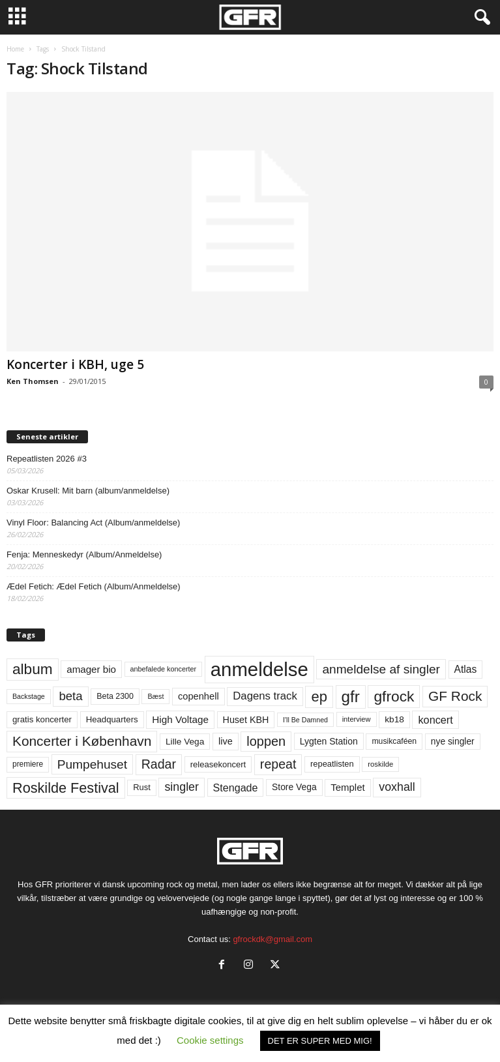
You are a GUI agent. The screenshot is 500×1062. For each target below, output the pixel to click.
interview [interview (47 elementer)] (356, 719)
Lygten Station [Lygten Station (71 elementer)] (329, 741)
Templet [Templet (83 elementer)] (347, 787)
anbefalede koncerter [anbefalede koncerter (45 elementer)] (163, 669)
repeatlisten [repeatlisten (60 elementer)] (332, 764)
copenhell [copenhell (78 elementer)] (198, 696)
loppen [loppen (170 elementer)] (266, 741)
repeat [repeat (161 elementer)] (278, 764)
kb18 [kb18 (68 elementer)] (394, 719)
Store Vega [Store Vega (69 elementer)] (294, 787)
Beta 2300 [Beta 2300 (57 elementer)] (115, 696)
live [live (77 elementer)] (225, 741)
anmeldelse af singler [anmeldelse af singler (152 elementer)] (381, 669)
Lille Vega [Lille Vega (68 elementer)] (185, 741)
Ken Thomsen (33, 381)
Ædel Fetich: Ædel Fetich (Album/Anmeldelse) (94, 586)
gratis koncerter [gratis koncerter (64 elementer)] (42, 719)
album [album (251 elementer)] (32, 669)
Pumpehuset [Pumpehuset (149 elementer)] (92, 764)
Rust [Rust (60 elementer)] (142, 787)
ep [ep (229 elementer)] (319, 696)
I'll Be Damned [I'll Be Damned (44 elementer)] (305, 720)
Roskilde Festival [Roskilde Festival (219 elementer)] (65, 788)
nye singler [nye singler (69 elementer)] (453, 741)
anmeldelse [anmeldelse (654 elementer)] (259, 669)
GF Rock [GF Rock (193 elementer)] (455, 695)
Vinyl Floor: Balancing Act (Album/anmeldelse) (93, 522)
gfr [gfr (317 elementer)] (351, 696)
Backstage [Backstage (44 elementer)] (28, 696)
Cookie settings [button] (210, 1040)
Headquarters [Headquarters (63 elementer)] (112, 719)
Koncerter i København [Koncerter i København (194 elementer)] (81, 740)
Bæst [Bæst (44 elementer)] (155, 696)
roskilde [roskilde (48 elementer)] (380, 764)
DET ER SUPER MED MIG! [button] (320, 1041)
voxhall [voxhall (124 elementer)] (397, 786)
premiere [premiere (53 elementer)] (27, 764)
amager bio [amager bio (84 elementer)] (91, 669)
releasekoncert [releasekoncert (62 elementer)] (218, 764)
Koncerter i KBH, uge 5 (75, 364)
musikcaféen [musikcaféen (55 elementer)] (394, 741)
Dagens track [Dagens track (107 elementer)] (265, 696)
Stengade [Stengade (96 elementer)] (235, 787)
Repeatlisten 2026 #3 (47, 459)
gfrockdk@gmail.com (272, 939)
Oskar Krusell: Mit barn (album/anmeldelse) (88, 490)
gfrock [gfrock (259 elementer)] (394, 696)
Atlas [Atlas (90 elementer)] (465, 669)
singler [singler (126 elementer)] (181, 786)
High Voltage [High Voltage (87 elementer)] (180, 719)
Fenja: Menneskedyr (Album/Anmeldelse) (84, 554)
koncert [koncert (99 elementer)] (435, 720)
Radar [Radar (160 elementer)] (158, 764)
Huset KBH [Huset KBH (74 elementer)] (246, 720)
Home (15, 48)
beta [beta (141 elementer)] (70, 696)
